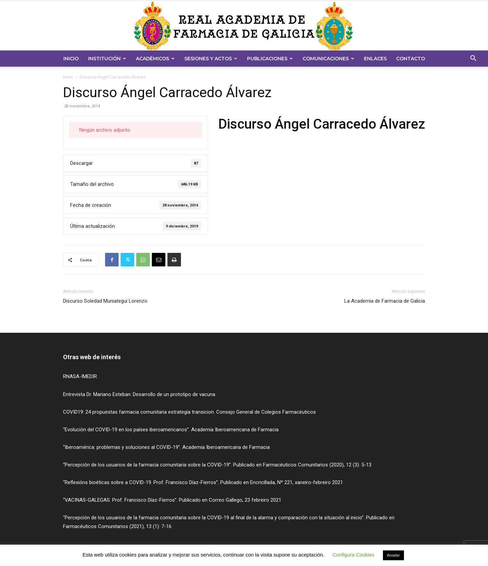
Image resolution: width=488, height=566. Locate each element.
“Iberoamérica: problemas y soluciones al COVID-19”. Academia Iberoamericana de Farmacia (166, 447)
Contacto (410, 59)
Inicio (71, 59)
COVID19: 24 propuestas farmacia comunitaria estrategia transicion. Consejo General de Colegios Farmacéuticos (189, 412)
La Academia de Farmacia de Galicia (384, 301)
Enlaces (375, 59)
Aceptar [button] (393, 555)
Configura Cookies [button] (353, 555)
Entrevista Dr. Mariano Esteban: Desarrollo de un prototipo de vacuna (139, 394)
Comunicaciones (328, 59)
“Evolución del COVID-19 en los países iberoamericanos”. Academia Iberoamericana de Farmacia (171, 430)
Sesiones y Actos (210, 59)
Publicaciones (270, 59)
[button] (473, 59)
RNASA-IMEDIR (80, 376)
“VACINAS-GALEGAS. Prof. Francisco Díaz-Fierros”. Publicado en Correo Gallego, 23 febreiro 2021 (172, 500)
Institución (107, 59)
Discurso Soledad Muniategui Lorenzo (105, 301)
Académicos (155, 59)
